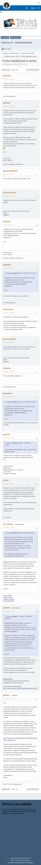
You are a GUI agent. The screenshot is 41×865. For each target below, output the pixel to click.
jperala (8, 76)
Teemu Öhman (7, 595)
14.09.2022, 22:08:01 (8, 396)
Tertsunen (9, 309)
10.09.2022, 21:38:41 (8, 312)
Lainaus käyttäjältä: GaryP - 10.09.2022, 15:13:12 (21, 273)
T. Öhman (9, 524)
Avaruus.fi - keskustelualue (16, 42)
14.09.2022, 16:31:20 (8, 371)
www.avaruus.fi (17, 784)
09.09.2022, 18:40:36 (8, 79)
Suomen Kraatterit (8, 601)
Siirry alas (5, 70)
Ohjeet (11, 858)
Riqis (7, 695)
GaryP (7, 103)
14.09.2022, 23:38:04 (8, 437)
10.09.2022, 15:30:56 (8, 268)
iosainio (8, 393)
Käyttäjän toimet (33, 70)
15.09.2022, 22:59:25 (8, 483)
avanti (7, 434)
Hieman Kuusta (7, 597)
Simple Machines (25, 860)
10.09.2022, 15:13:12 (8, 225)
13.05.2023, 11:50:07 (8, 698)
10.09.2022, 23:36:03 (8, 342)
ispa (7, 480)
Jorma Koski (10, 192)
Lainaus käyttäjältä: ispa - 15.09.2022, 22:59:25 (20, 533)
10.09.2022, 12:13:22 (10, 196)
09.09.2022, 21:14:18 (8, 174)
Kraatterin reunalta (8, 599)
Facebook (6, 215)
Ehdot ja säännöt (19, 858)
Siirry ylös (6, 789)
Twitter (5, 213)
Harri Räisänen (11, 171)
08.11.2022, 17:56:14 (8, 611)
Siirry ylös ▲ (27, 858)
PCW (7, 608)
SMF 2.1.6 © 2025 (15, 860)
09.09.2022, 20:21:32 (8, 106)
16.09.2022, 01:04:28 (8, 527)
